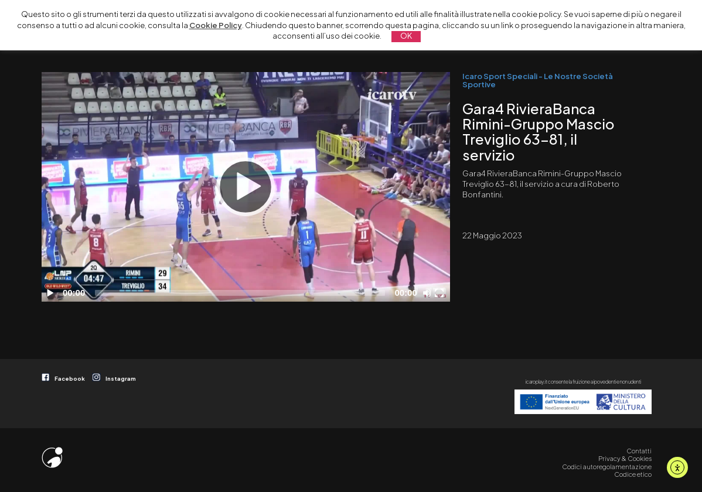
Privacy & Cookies (625, 458)
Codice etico (633, 474)
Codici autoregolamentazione (607, 466)
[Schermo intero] (441, 293)
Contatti (639, 451)
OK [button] (406, 35)
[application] (246, 187)
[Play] (245, 187)
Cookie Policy (215, 25)
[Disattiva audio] (429, 293)
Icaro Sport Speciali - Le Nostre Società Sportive (537, 80)
